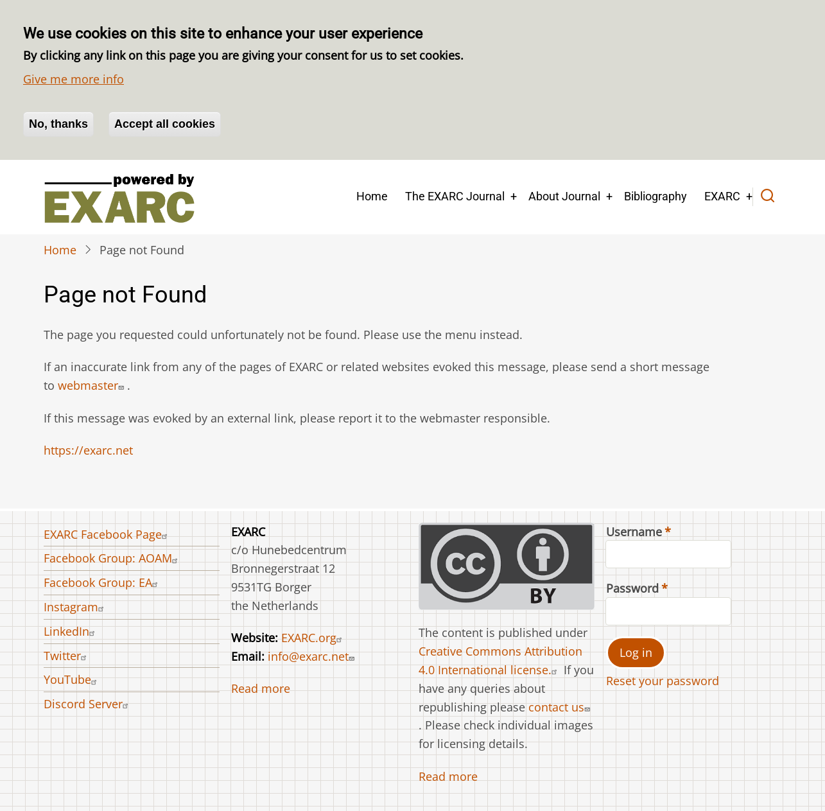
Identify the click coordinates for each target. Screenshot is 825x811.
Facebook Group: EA (102, 582)
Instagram (75, 607)
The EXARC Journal (455, 196)
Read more (260, 688)
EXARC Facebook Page (107, 534)
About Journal (564, 196)
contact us (560, 707)
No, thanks (58, 124)
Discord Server (88, 703)
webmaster (92, 385)
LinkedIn (71, 631)
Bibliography (655, 196)
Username (634, 531)
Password (632, 588)
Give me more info (73, 79)
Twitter (67, 655)
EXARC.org (313, 637)
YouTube (72, 679)
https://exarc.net (88, 450)
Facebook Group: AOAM (112, 558)
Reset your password (662, 680)
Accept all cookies (164, 124)
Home (372, 196)
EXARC (722, 196)
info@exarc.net (313, 656)
